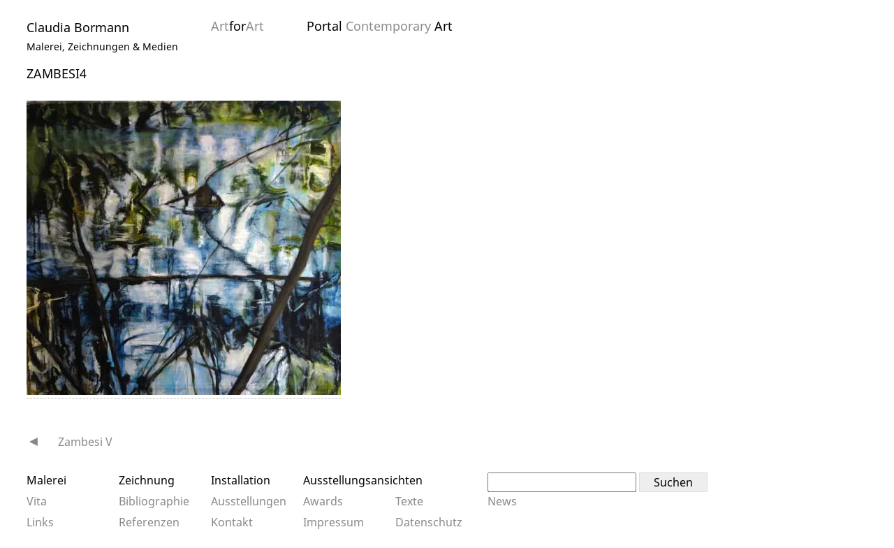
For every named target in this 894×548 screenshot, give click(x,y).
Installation (240, 480)
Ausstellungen (248, 501)
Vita (37, 501)
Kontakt (232, 522)
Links (40, 522)
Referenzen (149, 522)
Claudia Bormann (78, 27)
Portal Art (380, 25)
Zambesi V (85, 441)
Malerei (46, 480)
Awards (323, 501)
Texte (409, 501)
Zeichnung (147, 480)
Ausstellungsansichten (363, 480)
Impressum (333, 522)
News (502, 501)
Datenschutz (428, 522)
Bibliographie (154, 501)
